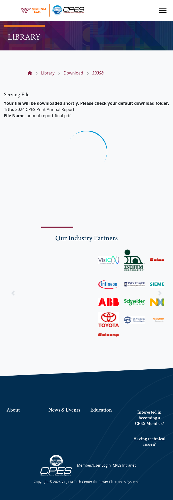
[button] (13, 293)
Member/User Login (94, 465)
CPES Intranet (124, 465)
